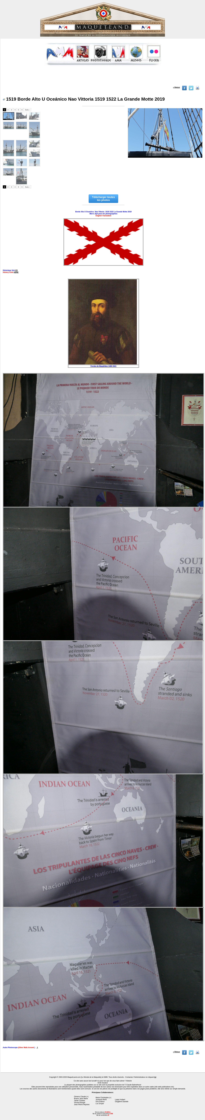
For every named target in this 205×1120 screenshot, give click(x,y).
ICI (16, 270)
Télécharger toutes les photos (103, 199)
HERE (16, 272)
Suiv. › (27, 110)
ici (155, 1077)
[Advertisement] (102, 77)
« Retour (176, 87)
